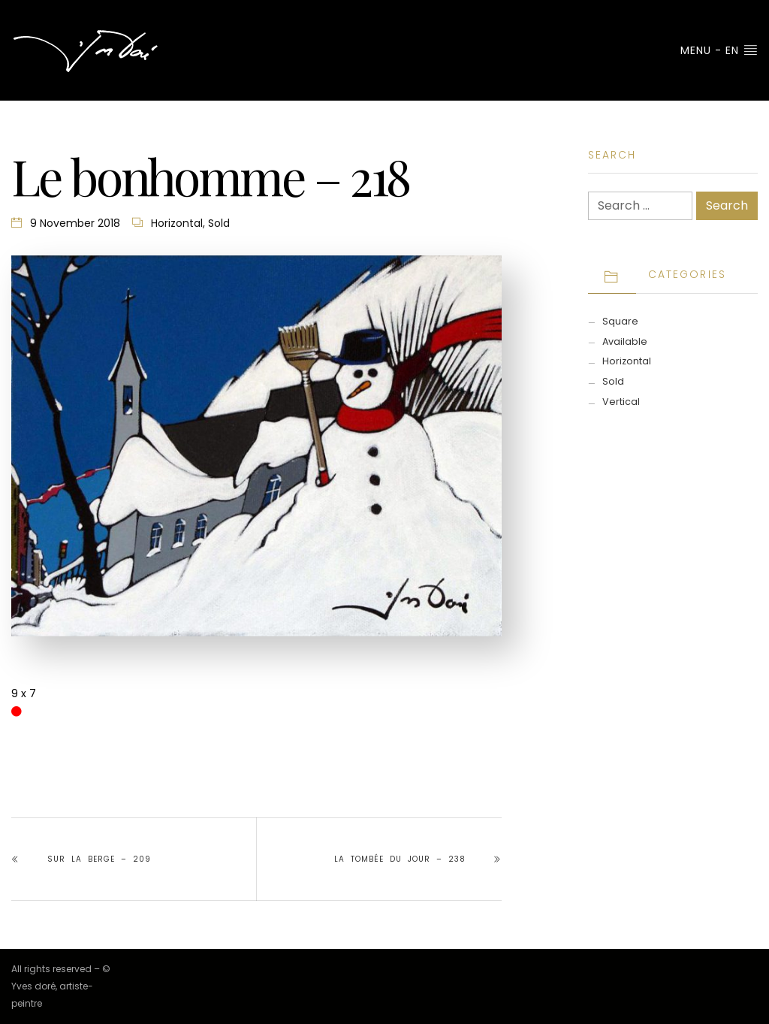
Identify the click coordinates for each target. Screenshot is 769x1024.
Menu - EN (719, 50)
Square (620, 321)
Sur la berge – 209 (99, 859)
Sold (219, 223)
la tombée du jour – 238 (400, 859)
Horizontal (177, 223)
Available (624, 341)
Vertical (621, 401)
